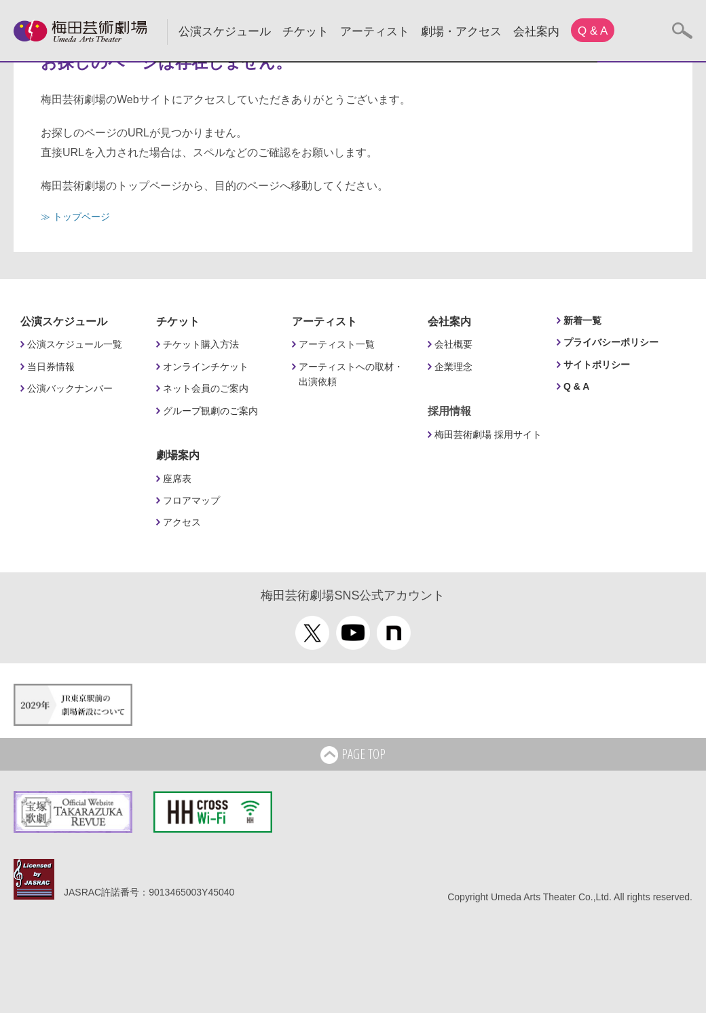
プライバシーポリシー (610, 342)
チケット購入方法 (201, 344)
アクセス (182, 522)
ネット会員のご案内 (205, 388)
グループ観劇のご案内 (210, 410)
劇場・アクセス (461, 31)
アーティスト (374, 31)
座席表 (177, 478)
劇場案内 (178, 455)
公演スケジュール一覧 (74, 344)
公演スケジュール (225, 31)
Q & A (593, 30)
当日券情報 (51, 366)
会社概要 (453, 344)
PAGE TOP (353, 755)
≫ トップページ (75, 216)
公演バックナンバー (70, 388)
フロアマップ (191, 500)
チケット (305, 31)
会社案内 (536, 31)
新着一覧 (582, 320)
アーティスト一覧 (337, 344)
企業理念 (453, 366)
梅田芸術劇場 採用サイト (488, 434)
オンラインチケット (205, 366)
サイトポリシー (596, 364)
